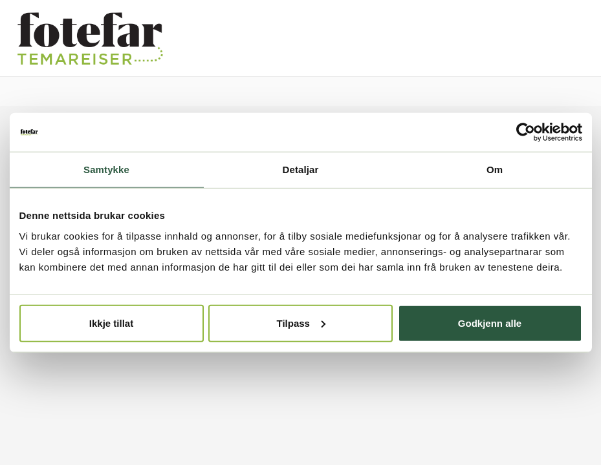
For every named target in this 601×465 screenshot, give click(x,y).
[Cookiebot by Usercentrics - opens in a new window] (525, 132)
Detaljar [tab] (301, 169)
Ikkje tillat (111, 322)
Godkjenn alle (489, 322)
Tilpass (301, 322)
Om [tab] (494, 169)
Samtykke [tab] (106, 169)
